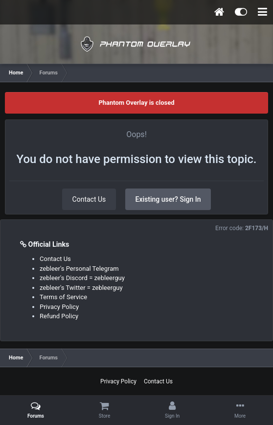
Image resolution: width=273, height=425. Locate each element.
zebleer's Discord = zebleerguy (82, 278)
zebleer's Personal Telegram (79, 268)
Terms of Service (63, 297)
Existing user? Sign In (168, 199)
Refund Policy (59, 316)
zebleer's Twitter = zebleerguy (81, 287)
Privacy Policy (59, 306)
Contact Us (89, 199)
